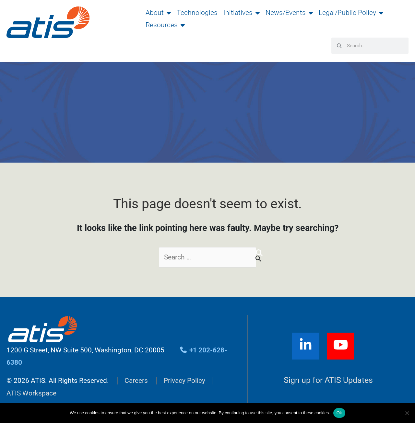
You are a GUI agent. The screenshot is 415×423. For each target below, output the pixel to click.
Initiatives (241, 12)
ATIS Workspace (31, 393)
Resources (165, 25)
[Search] (259, 253)
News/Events (289, 12)
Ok (339, 412)
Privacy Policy (184, 380)
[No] (407, 413)
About (158, 12)
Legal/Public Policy (351, 12)
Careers (136, 380)
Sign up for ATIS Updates (328, 380)
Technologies (197, 12)
